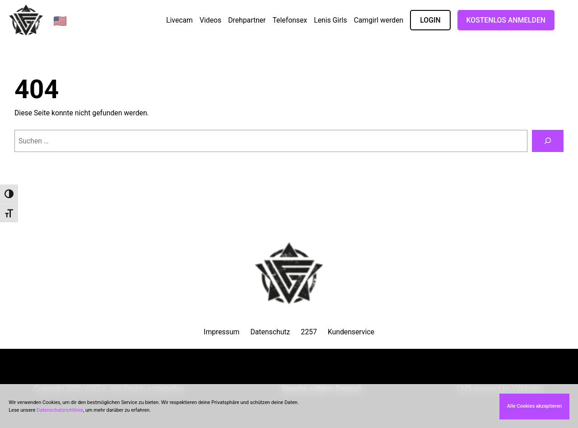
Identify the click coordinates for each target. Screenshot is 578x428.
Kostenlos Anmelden (505, 20)
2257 (309, 332)
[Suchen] (548, 141)
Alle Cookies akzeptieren (534, 406)
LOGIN (430, 20)
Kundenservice (351, 332)
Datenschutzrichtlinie (60, 410)
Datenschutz (270, 332)
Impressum (221, 332)
